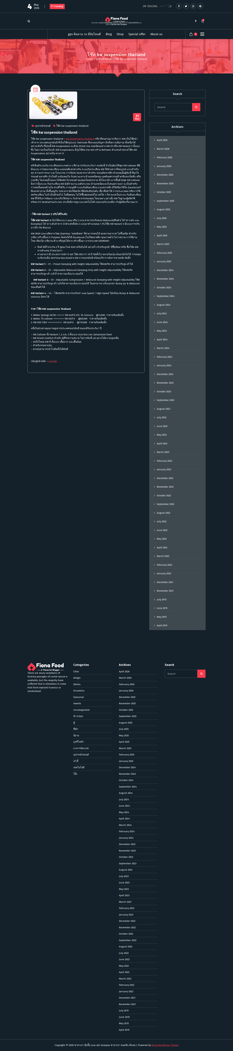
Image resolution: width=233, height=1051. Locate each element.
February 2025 (164, 258)
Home (89, 59)
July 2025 (161, 223)
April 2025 (162, 241)
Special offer (136, 34)
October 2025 (164, 197)
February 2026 (164, 163)
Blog (109, 34)
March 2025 (163, 249)
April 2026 (162, 145)
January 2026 (164, 171)
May (137, 120)
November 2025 (165, 189)
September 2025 (165, 206)
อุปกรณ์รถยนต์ (103, 59)
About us (156, 34)
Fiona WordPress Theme (165, 1045)
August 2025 (163, 215)
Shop (120, 34)
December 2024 (165, 275)
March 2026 (163, 154)
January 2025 (164, 267)
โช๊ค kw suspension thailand (72, 129)
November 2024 (165, 284)
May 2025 (162, 232)
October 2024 (164, 293)
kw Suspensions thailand (80, 142)
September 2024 (166, 301)
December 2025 (165, 180)
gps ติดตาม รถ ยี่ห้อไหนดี (84, 34)
